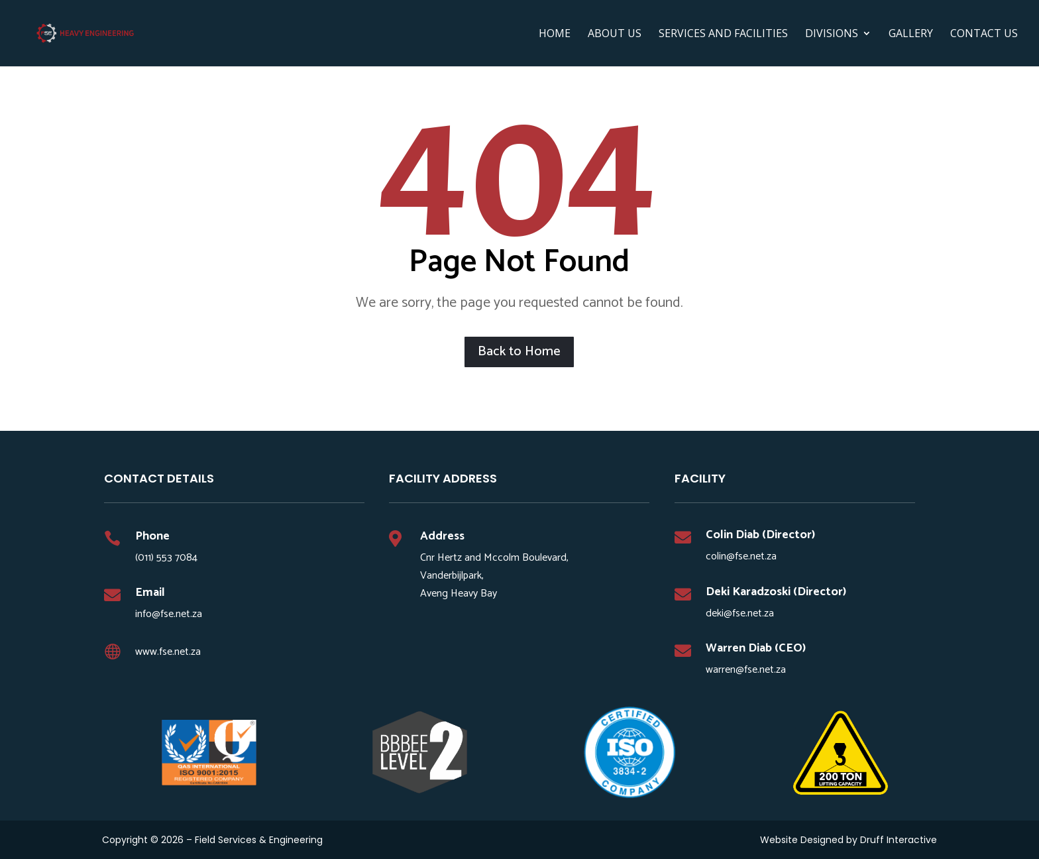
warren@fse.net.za (746, 670)
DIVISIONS (831, 34)
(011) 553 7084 (166, 558)
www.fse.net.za (168, 652)
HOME (555, 34)
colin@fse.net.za (741, 556)
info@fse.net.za (168, 614)
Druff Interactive (898, 839)
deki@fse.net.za (740, 613)
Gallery (911, 34)
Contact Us (984, 34)
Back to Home (519, 352)
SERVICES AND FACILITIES (723, 34)
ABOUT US (614, 34)
